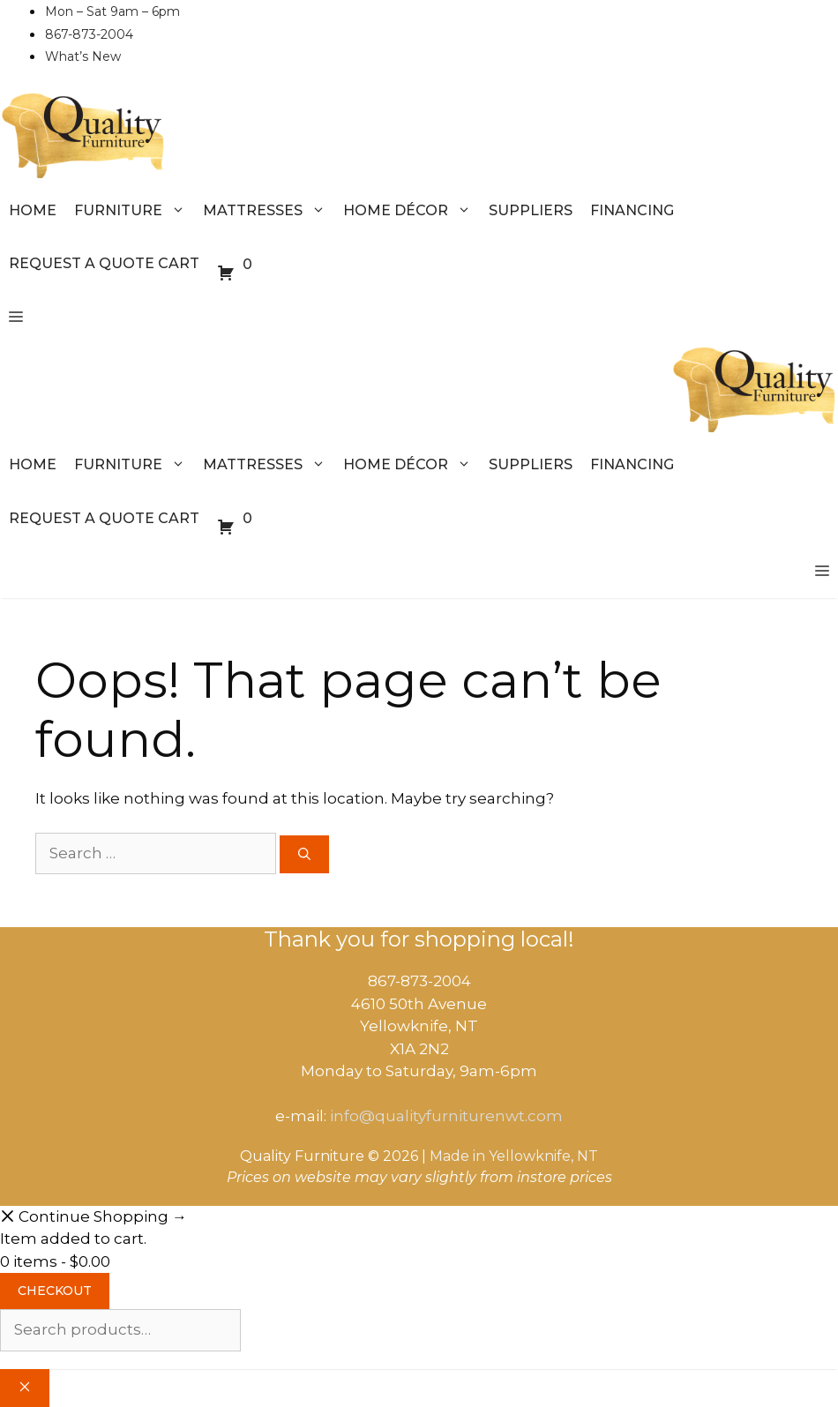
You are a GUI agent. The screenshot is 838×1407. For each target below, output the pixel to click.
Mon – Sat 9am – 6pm (112, 11)
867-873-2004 (89, 34)
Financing (632, 210)
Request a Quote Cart (104, 263)
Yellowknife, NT (543, 1156)
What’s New (83, 56)
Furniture (134, 210)
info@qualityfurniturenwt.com (446, 1116)
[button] (16, 317)
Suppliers (530, 210)
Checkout (55, 1290)
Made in (457, 1156)
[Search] (304, 854)
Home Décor (411, 210)
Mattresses (268, 210)
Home (32, 210)
